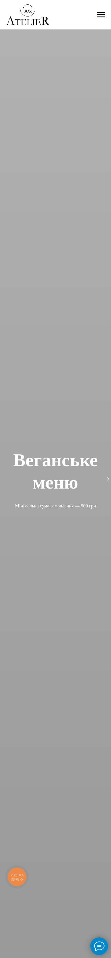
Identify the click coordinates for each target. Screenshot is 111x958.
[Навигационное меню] (101, 15)
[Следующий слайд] (108, 479)
